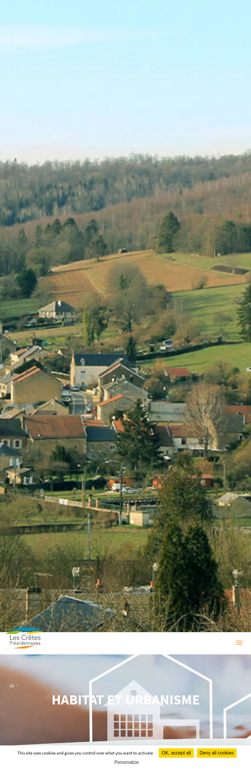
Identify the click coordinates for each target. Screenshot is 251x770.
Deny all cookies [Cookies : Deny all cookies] (217, 752)
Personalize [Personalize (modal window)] (126, 762)
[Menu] (239, 643)
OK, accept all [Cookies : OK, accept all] (176, 752)
